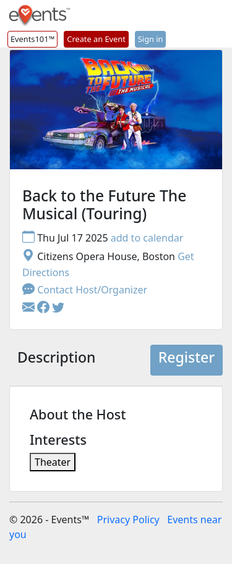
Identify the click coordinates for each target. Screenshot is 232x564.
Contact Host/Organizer (84, 290)
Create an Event (96, 38)
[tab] (56, 360)
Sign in (150, 38)
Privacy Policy (128, 519)
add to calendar (147, 238)
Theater (53, 462)
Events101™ (32, 38)
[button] (44, 308)
